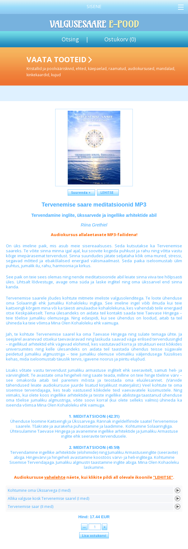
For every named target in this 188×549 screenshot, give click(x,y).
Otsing (70, 39)
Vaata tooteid (106, 65)
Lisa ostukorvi (94, 535)
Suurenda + (81, 192)
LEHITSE (108, 192)
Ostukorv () (120, 39)
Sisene (94, 6)
